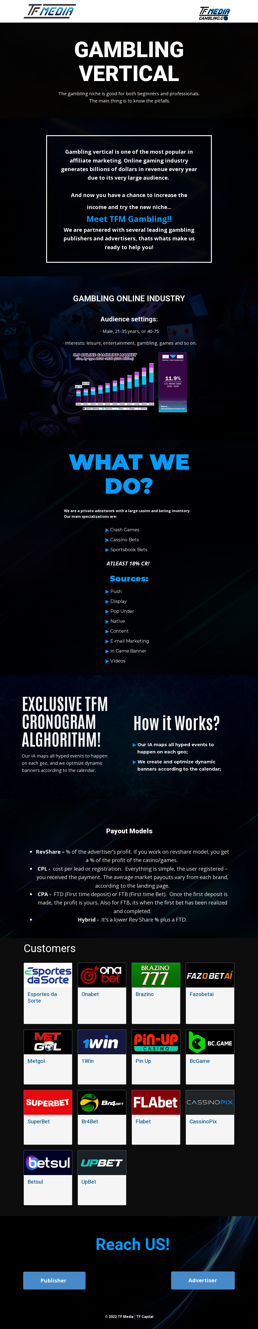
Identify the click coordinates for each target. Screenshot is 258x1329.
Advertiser (202, 1280)
